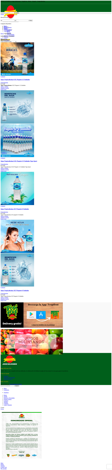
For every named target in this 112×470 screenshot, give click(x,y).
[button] (5, 88)
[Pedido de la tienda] (8, 41)
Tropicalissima (10, 34)
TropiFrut (6, 31)
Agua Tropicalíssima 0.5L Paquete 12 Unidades (15, 79)
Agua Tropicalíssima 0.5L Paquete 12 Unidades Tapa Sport (19, 161)
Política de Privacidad (9, 377)
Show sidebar (4, 38)
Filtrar (30, 20)
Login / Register (8, 405)
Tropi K (6, 28)
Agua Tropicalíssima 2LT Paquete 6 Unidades (15, 209)
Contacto (6, 376)
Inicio (2, 33)
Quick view (3, 89)
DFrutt (5, 26)
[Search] (7, 13)
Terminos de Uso (8, 379)
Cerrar (2, 14)
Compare (6, 403)
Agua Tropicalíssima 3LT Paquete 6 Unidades (15, 290)
